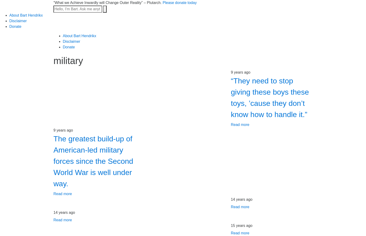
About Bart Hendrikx (26, 15)
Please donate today (180, 3)
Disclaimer (18, 21)
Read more (240, 125)
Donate (15, 27)
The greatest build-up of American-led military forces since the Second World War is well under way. (93, 161)
